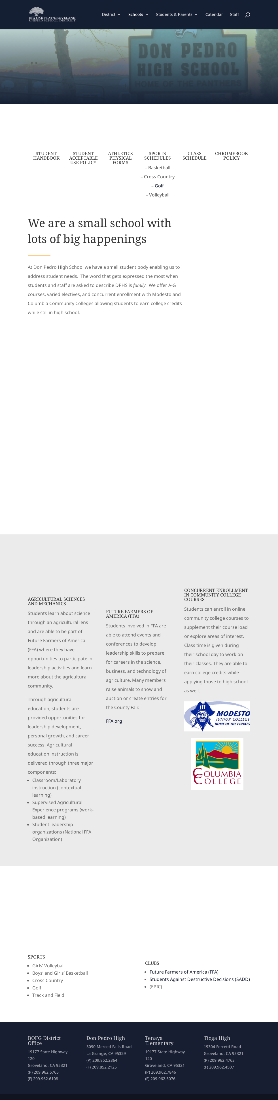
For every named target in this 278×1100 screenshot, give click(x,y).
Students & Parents (174, 15)
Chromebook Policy (231, 155)
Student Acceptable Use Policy (83, 158)
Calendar (214, 15)
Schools (135, 15)
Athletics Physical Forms (120, 158)
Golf (159, 186)
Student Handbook (46, 155)
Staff (234, 15)
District (108, 15)
